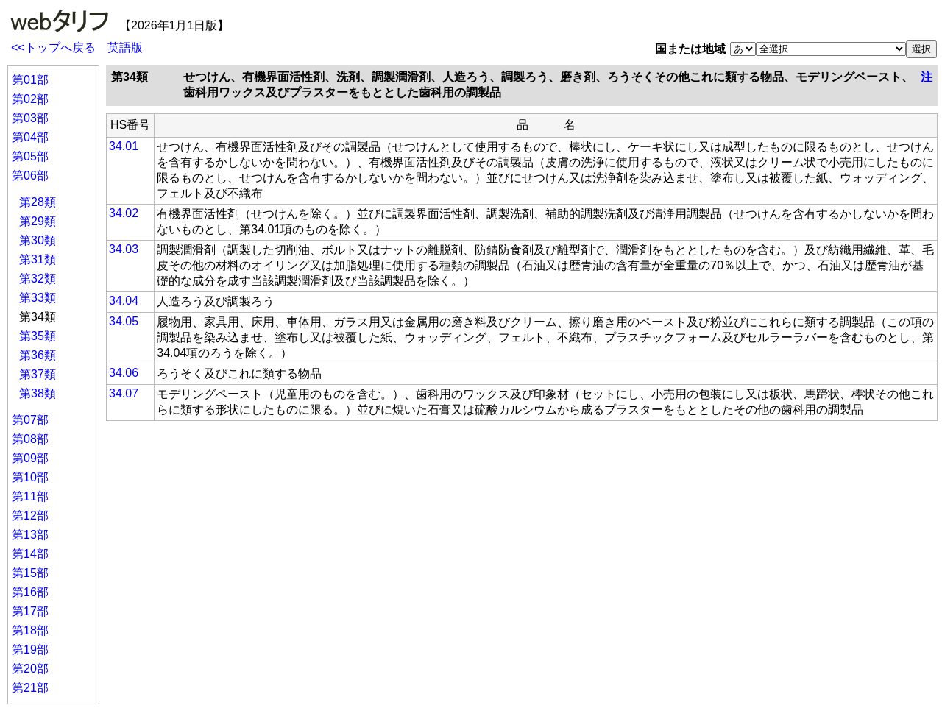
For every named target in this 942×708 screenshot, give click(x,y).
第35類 (37, 336)
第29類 (37, 221)
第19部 (30, 649)
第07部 (30, 420)
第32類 (37, 278)
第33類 (37, 297)
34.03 (123, 249)
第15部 (30, 573)
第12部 (30, 515)
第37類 (37, 374)
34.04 (123, 300)
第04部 (30, 137)
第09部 (30, 458)
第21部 (30, 688)
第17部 (30, 611)
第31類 (37, 259)
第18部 (30, 630)
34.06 (123, 373)
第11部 (30, 496)
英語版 (125, 47)
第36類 (37, 355)
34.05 (123, 321)
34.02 (123, 213)
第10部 (30, 477)
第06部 (30, 175)
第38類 (37, 393)
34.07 (123, 393)
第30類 (37, 240)
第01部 (30, 80)
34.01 (123, 146)
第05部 (30, 156)
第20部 (30, 668)
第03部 (30, 118)
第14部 (30, 554)
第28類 (37, 202)
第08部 (30, 439)
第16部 (30, 592)
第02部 (30, 99)
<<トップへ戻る (53, 47)
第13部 (30, 534)
